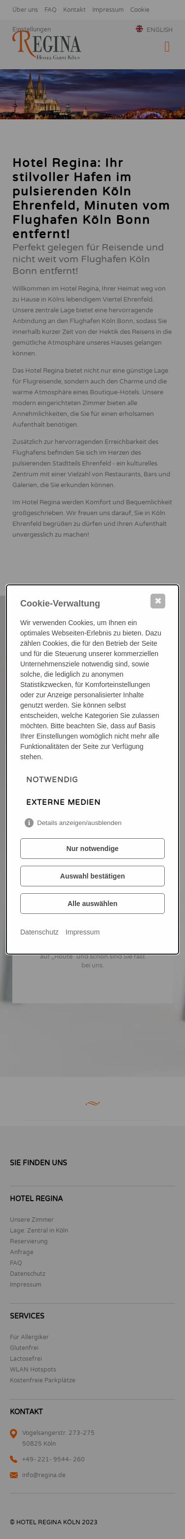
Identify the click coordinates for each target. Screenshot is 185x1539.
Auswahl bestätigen (92, 876)
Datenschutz (39, 932)
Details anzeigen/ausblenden (79, 822)
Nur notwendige (93, 848)
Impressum (83, 932)
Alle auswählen (92, 903)
